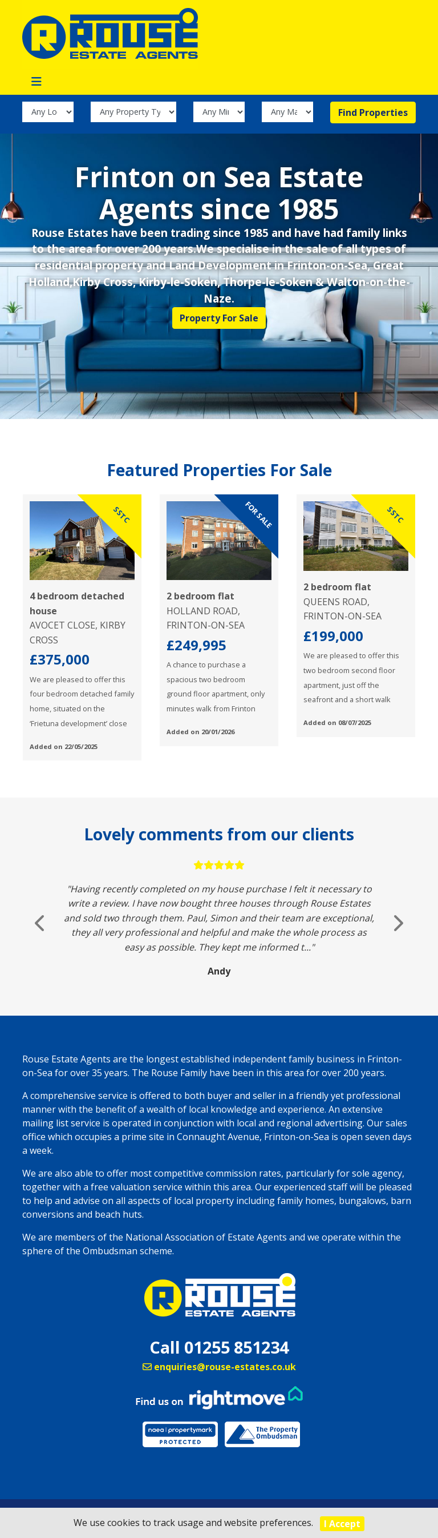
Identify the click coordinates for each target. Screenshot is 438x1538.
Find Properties (373, 112)
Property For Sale (219, 318)
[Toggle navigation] (36, 82)
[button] (40, 923)
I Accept (342, 1523)
